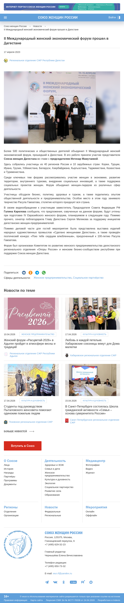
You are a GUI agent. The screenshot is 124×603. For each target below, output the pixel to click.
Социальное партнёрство (88, 277)
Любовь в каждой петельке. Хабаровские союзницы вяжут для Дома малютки (92, 344)
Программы (10, 480)
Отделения (10, 511)
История (8, 468)
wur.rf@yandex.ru (62, 573)
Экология (50, 483)
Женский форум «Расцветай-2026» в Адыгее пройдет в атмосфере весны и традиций (30, 344)
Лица (7, 465)
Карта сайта (37, 600)
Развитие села (53, 491)
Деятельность (55, 461)
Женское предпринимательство (53, 277)
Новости (51, 507)
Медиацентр (95, 461)
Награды (9, 472)
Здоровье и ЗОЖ (54, 465)
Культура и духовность (94, 334)
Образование (52, 494)
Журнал (90, 472)
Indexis (116, 600)
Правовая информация (15, 600)
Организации (11, 515)
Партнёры (9, 476)
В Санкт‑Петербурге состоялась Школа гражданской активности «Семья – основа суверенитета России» (91, 410)
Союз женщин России (58, 17)
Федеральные (52, 511)
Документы (10, 484)
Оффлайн (91, 515)
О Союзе (10, 461)
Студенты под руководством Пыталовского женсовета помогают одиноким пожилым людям (28, 410)
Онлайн (90, 511)
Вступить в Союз (22, 446)
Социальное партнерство (59, 487)
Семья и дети (52, 468)
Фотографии (93, 465)
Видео (89, 468)
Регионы (11, 507)
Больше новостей (19, 431)
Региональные (53, 515)
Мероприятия (96, 507)
